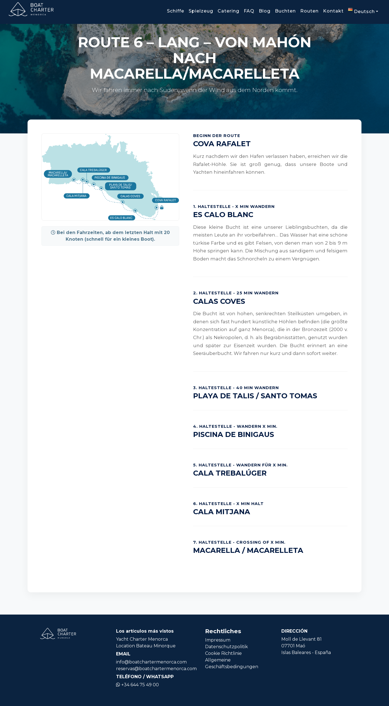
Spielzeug (201, 11)
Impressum (217, 640)
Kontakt (333, 11)
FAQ (249, 11)
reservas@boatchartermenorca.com (156, 668)
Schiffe (175, 11)
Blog (264, 11)
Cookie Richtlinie (223, 653)
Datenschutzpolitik (226, 646)
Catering (228, 11)
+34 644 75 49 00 (137, 684)
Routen (309, 11)
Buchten (285, 11)
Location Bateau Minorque (146, 645)
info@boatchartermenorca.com (151, 662)
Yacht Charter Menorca (142, 639)
